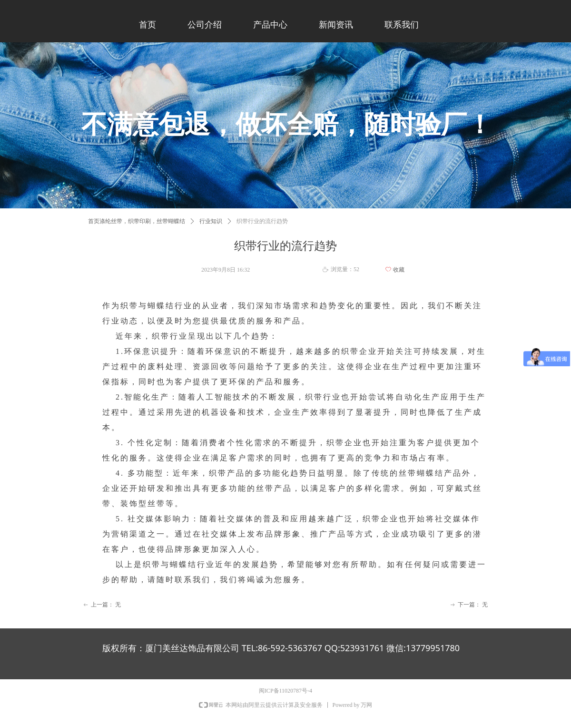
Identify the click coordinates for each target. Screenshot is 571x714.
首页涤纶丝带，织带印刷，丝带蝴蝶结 (136, 221)
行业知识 (210, 221)
